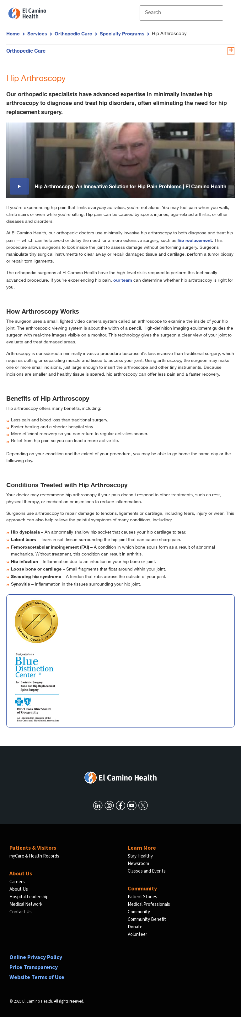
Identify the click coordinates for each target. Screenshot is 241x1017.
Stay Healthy (140, 856)
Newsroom (138, 863)
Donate (135, 927)
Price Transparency (33, 967)
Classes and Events (147, 871)
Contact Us (20, 912)
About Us (18, 889)
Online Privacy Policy (35, 957)
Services (37, 33)
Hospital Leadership (29, 897)
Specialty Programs (122, 33)
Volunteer (137, 934)
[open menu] (228, 12)
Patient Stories (142, 897)
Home (13, 33)
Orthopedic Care (73, 33)
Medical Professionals (149, 904)
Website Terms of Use (36, 977)
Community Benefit (147, 919)
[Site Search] (181, 13)
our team (122, 280)
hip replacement (195, 240)
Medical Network (25, 904)
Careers (17, 882)
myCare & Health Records (34, 856)
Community (139, 912)
